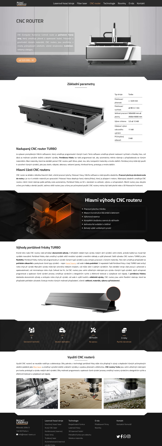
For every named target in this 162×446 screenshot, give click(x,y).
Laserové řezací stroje (63, 3)
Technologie (109, 3)
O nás (131, 3)
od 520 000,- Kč (26, 60)
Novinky (122, 3)
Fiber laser (82, 3)
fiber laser (37, 358)
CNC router (95, 3)
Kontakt (141, 3)
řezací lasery (71, 254)
